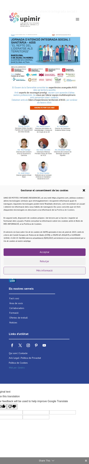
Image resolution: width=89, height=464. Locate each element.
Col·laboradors (16, 308)
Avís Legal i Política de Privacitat (25, 357)
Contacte (23, 353)
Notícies (13, 322)
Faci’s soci (14, 298)
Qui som (13, 353)
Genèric (21, 367)
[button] (83, 190)
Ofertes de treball (18, 317)
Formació (14, 312)
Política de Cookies (65, 209)
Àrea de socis (16, 303)
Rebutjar (44, 261)
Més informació (44, 270)
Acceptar (44, 252)
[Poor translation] (12, 406)
